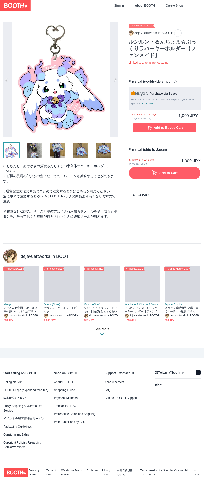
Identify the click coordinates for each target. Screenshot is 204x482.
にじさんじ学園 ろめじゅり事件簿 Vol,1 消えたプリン (21, 309)
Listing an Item (12, 382)
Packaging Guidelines (17, 426)
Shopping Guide (64, 390)
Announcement (114, 382)
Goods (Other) (52, 304)
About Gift (140, 195)
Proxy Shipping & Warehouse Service (22, 408)
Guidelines (93, 470)
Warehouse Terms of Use (71, 472)
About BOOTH (145, 5)
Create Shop (174, 5)
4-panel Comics (173, 304)
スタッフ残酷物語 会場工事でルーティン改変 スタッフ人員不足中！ (182, 309)
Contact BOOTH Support (121, 398)
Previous (6, 79)
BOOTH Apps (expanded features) (25, 390)
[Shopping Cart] (193, 5)
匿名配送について (15, 398)
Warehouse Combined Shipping (74, 414)
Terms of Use (51, 472)
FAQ (107, 390)
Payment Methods (66, 398)
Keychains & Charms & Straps (141, 304)
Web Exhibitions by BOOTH (72, 422)
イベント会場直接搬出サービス (23, 418)
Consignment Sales (16, 434)
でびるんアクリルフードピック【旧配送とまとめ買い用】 (100, 309)
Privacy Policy (106, 472)
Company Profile (34, 472)
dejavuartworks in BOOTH (46, 256)
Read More (148, 103)
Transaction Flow (65, 406)
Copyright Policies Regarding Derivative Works (22, 445)
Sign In (119, 5)
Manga (8, 304)
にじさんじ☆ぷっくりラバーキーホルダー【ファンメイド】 (141, 309)
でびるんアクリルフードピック (60, 309)
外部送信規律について (126, 472)
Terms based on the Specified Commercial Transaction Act (163, 472)
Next (115, 79)
